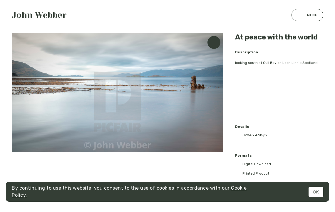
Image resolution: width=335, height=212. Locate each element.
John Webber (39, 15)
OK (316, 191)
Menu (307, 15)
